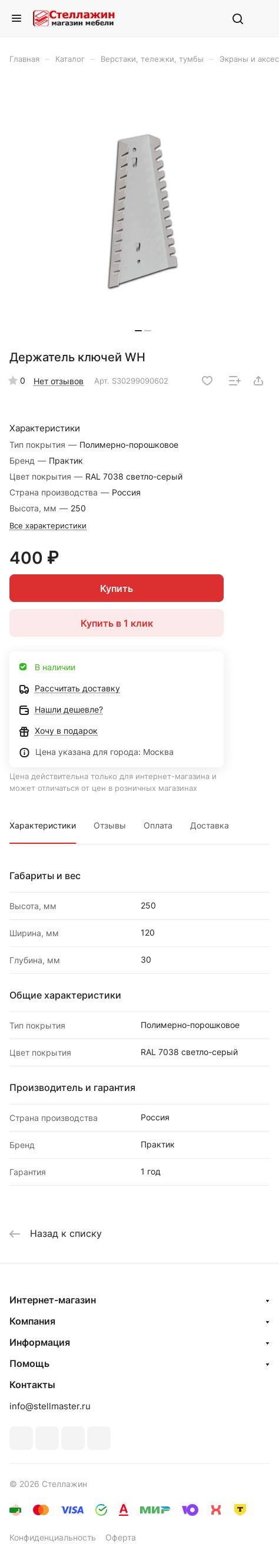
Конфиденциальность (52, 1537)
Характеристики (42, 825)
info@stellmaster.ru (50, 1406)
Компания (32, 1321)
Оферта (120, 1537)
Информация (39, 1342)
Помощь (29, 1363)
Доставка (209, 825)
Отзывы (110, 825)
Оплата (158, 825)
